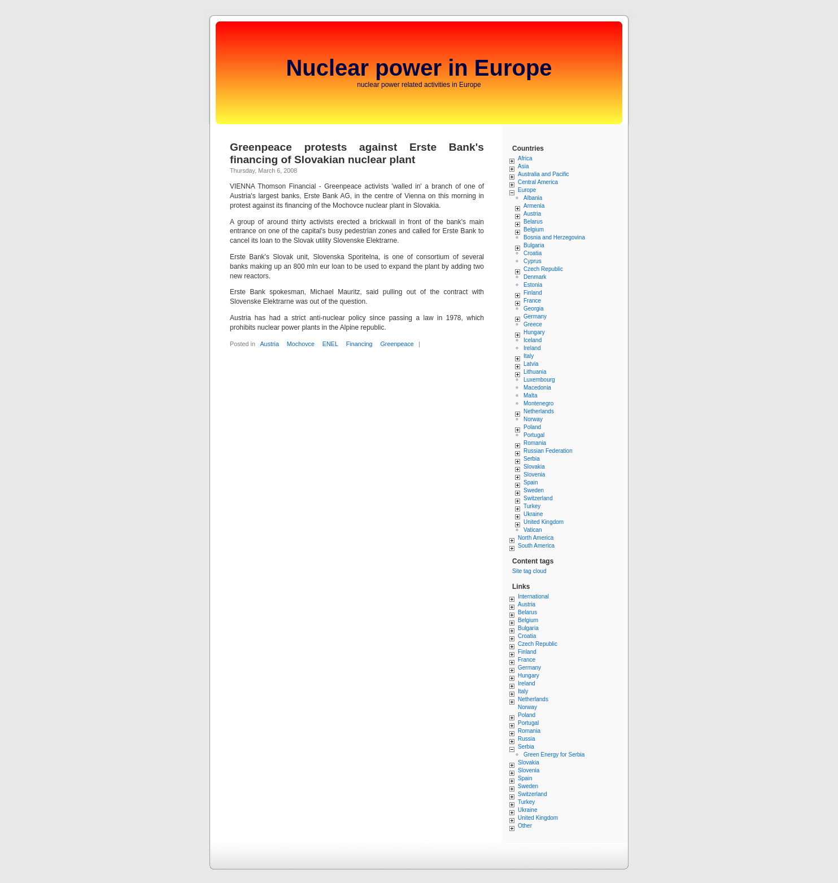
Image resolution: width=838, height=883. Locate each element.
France (532, 301)
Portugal (533, 435)
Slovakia (534, 467)
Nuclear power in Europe (419, 67)
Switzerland (538, 498)
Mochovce (301, 343)
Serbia (531, 459)
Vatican (532, 530)
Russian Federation (548, 451)
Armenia (533, 206)
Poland (532, 427)
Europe (527, 190)
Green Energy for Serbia (553, 754)
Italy (528, 356)
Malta (530, 395)
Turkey (531, 506)
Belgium (533, 229)
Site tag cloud (529, 571)
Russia (526, 739)
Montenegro (538, 403)
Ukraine (533, 514)
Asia (523, 166)
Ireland (532, 348)
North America (535, 538)
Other (525, 826)
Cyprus (532, 261)
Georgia (533, 308)
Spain (530, 482)
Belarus (533, 221)
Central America (538, 182)
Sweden (533, 490)
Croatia (532, 253)
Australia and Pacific (543, 174)
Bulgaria (533, 245)
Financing (359, 343)
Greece (532, 324)
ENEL (330, 343)
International (533, 596)
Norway (533, 419)
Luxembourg (539, 380)
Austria (269, 343)
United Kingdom (543, 522)
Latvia (531, 364)
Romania (534, 443)
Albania (532, 198)
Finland (532, 293)
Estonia (532, 285)
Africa (525, 158)
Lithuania (535, 372)
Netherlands (538, 411)
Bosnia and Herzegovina (554, 237)
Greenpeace (396, 343)
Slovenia (534, 474)
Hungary (534, 332)
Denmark (535, 277)
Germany (535, 316)
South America (536, 546)
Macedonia (537, 387)
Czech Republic (543, 269)
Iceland (532, 340)
